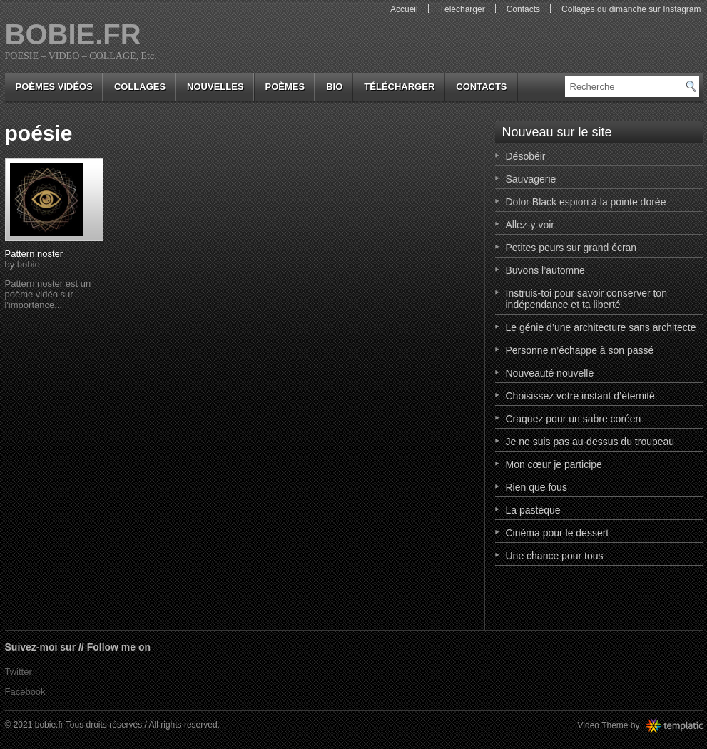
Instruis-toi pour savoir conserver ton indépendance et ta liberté (586, 298)
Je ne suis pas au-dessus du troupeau (590, 441)
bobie (28, 264)
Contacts (523, 9)
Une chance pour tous (555, 555)
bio (334, 86)
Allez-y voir (530, 224)
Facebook (25, 691)
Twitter (18, 671)
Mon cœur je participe (554, 464)
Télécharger (462, 9)
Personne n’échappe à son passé (580, 350)
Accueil (404, 9)
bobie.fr (73, 34)
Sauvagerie (531, 179)
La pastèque (533, 510)
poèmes (285, 86)
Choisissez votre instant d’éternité (580, 396)
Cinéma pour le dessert (557, 533)
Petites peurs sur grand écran (571, 247)
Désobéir (526, 156)
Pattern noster (34, 253)
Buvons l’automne (545, 270)
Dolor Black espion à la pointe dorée (586, 202)
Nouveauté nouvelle (550, 373)
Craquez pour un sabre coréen (573, 418)
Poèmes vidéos (54, 86)
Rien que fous (536, 487)
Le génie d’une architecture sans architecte (601, 327)
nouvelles (215, 86)
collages (140, 86)
